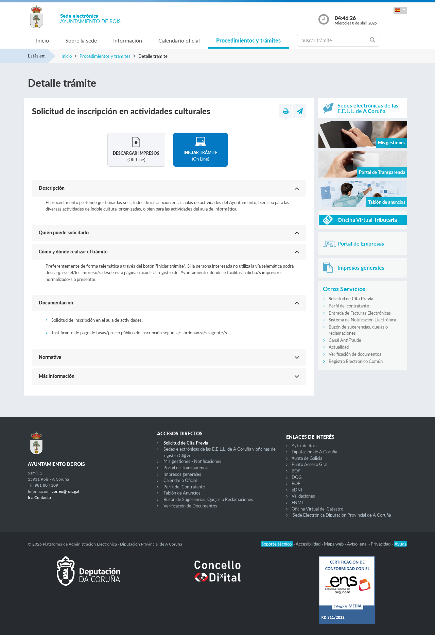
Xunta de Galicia (307, 458)
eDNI (297, 489)
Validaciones (303, 496)
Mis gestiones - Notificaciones (192, 461)
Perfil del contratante (349, 305)
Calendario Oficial (180, 480)
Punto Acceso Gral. (310, 464)
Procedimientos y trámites (248, 40)
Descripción (52, 188)
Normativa (50, 357)
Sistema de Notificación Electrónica (362, 319)
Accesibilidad (308, 544)
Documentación (56, 302)
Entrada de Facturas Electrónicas (360, 313)
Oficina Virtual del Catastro (317, 509)
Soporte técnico (277, 544)
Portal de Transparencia (185, 467)
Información (127, 40)
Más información (56, 376)
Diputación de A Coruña (314, 451)
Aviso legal (357, 544)
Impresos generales (182, 474)
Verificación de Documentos (190, 505)
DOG (297, 477)
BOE (296, 483)
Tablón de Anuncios (182, 493)
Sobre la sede (81, 40)
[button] (400, 10)
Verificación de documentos (355, 354)
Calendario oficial (179, 40)
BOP (296, 470)
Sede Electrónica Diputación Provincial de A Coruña (342, 515)
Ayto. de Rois (304, 445)
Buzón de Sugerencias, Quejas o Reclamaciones (208, 499)
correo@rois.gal (65, 491)
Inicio (42, 40)
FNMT (298, 502)
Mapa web (334, 544)
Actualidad (339, 347)
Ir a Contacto (39, 497)
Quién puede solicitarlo (64, 232)
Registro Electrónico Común (356, 361)
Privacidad (381, 544)
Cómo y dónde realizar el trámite (73, 251)
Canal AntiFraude (345, 340)
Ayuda (400, 544)
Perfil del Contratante (184, 486)
